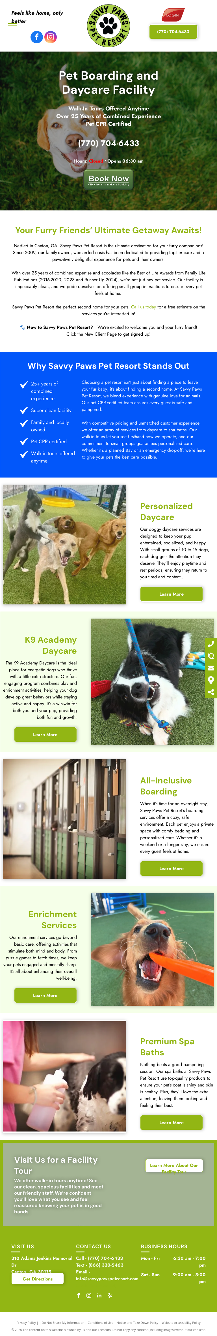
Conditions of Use (100, 1322)
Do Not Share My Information (63, 1322)
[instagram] (50, 38)
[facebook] (37, 38)
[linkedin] (99, 1296)
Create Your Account (95, 1285)
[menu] (12, 25)
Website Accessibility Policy (181, 1322)
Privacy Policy (26, 1322)
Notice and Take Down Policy (138, 1322)
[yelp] (109, 1296)
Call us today (143, 307)
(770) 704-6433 (108, 143)
